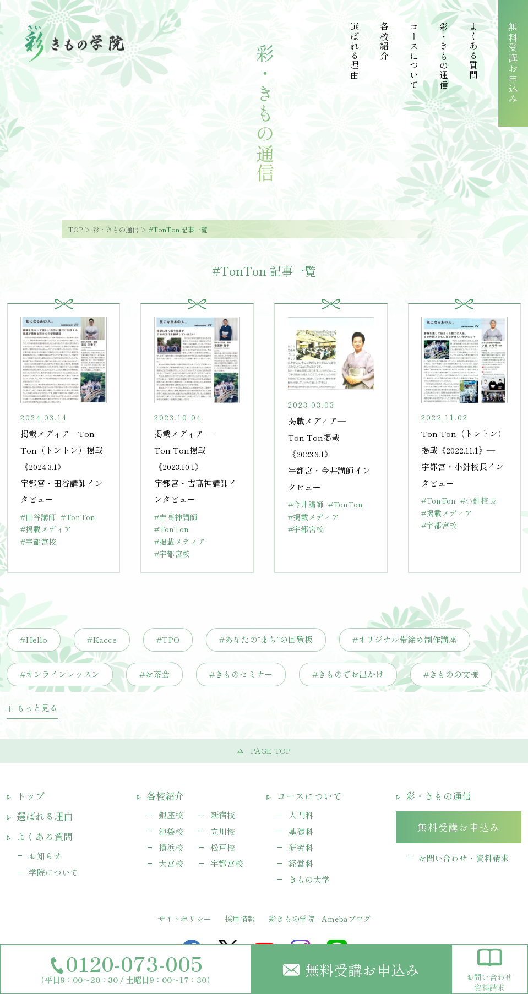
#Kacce (102, 639)
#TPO (167, 639)
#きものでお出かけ (348, 674)
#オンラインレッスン (60, 674)
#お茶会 (154, 674)
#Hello (33, 639)
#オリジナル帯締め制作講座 (404, 639)
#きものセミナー (241, 674)
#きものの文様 (450, 674)
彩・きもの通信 (115, 229)
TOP (75, 229)
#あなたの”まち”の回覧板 (266, 639)
